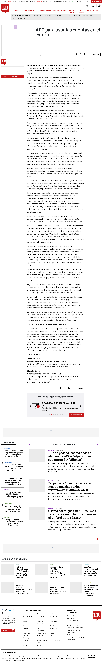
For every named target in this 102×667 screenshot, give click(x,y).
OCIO (37, 10)
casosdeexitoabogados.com (10, 658)
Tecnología (8, 462)
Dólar (14, 18)
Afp (65, 15)
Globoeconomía (55, 628)
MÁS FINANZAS (90, 539)
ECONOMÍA (24, 10)
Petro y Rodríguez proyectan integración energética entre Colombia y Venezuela (13, 523)
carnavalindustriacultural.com (31, 658)
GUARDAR (94, 54)
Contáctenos (71, 623)
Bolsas (6, 489)
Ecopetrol (21, 18)
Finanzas (25, 628)
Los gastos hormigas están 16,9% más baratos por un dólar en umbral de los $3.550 (13, 495)
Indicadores (26, 633)
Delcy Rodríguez (48, 15)
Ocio (51, 635)
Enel (80, 15)
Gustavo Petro (36, 15)
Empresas (26, 626)
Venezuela (58, 15)
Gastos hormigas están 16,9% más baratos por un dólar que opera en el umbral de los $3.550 (72, 514)
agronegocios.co (24, 656)
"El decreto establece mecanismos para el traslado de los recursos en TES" (24, 589)
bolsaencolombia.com (74, 656)
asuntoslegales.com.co (8, 656)
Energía (52, 564)
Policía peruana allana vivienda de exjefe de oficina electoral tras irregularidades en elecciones (23, 572)
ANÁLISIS (65, 10)
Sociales (25, 645)
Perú (17, 564)
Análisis (52, 614)
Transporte (8, 503)
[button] (29, 406)
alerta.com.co (6, 660)
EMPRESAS (31, 10)
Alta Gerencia (40, 614)
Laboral (18, 583)
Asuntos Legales (28, 616)
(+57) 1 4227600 (6, 623)
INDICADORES (91, 10)
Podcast (25, 640)
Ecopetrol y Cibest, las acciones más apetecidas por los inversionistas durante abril (70, 487)
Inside (52, 633)
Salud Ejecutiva (55, 640)
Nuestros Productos (73, 620)
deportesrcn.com (18, 660)
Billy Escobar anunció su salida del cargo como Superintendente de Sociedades (58, 589)
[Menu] (12, 10)
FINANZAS (17, 10)
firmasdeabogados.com (57, 656)
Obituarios (39, 635)
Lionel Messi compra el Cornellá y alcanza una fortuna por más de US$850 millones (91, 571)
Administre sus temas (10, 76)
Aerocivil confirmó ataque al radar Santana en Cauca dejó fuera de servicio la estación (14, 509)
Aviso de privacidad (73, 625)
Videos (38, 645)
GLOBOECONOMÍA (45, 10)
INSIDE (98, 10)
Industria (7, 448)
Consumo (26, 621)
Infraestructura (41, 633)
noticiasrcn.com (70, 658)
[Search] (87, 6)
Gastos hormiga (88, 15)
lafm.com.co (81, 658)
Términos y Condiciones (75, 627)
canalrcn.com (47, 658)
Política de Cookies (73, 635)
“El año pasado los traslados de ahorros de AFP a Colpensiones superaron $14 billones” (69, 456)
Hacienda (7, 476)
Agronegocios (27, 614)
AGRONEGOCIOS (57, 10)
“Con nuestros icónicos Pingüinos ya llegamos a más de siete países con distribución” (13, 454)
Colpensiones (72, 15)
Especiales (39, 626)
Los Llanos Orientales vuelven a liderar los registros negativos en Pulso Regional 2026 (13, 481)
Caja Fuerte (40, 616)
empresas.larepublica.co (40, 656)
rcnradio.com (58, 658)
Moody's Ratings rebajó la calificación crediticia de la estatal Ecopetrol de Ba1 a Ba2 (58, 572)
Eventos (52, 626)
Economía (53, 621)
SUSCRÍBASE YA (76, 415)
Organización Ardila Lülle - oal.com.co (93, 657)
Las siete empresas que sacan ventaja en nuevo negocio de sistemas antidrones (13, 467)
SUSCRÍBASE (96, 1)
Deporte (86, 564)
